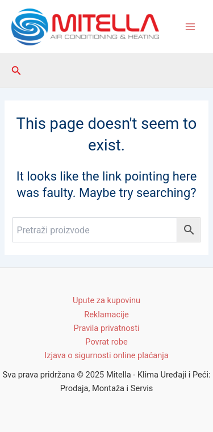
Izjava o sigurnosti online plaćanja (106, 355)
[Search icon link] (16, 71)
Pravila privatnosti (107, 328)
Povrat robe (106, 342)
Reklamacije (106, 314)
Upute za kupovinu (106, 300)
